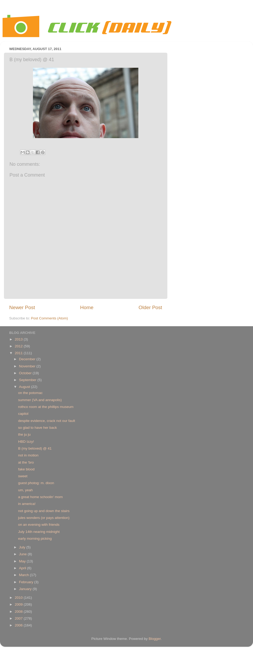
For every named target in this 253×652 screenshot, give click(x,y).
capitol (23, 414)
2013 (19, 339)
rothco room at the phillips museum (46, 407)
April (23, 568)
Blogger (155, 639)
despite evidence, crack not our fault (46, 421)
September (28, 380)
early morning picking (35, 539)
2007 (19, 618)
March (24, 575)
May (23, 561)
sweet (22, 476)
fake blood (26, 469)
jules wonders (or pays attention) (44, 518)
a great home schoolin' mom (40, 497)
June (23, 554)
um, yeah (25, 490)
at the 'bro (26, 462)
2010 (19, 598)
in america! (27, 504)
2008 (19, 612)
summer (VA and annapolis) (40, 400)
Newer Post (22, 307)
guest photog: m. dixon (36, 483)
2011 (19, 353)
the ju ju (24, 434)
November (27, 366)
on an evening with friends (39, 525)
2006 (19, 625)
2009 (19, 604)
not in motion (28, 455)
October (26, 373)
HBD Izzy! (26, 442)
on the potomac (30, 393)
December (27, 359)
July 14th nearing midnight (39, 532)
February (26, 582)
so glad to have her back (37, 428)
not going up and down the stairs (44, 511)
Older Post (150, 307)
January (26, 589)
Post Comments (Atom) (49, 318)
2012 (19, 346)
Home (86, 307)
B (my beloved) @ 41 (35, 448)
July (22, 547)
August (25, 387)
